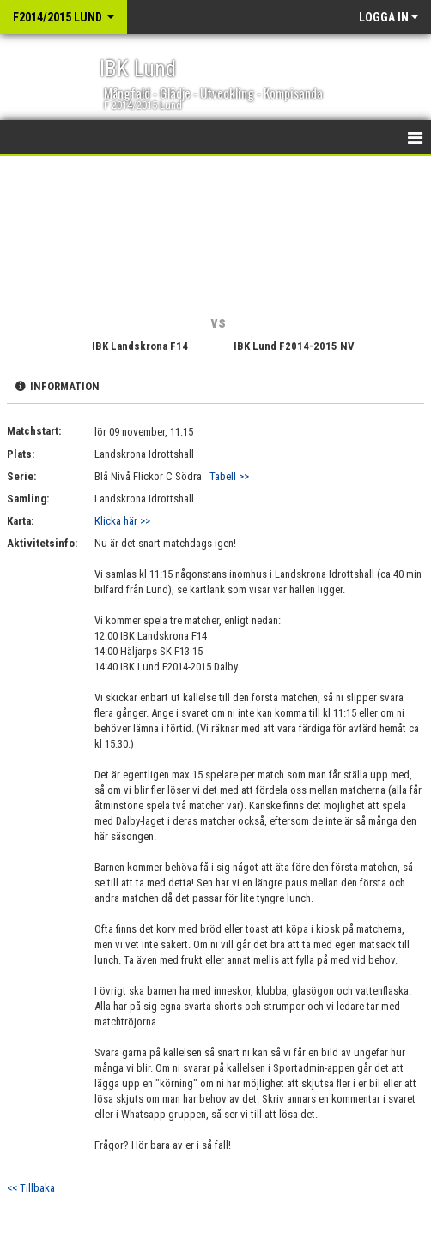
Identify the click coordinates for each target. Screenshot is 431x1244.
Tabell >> (229, 476)
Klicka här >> (122, 520)
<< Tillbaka (31, 1187)
